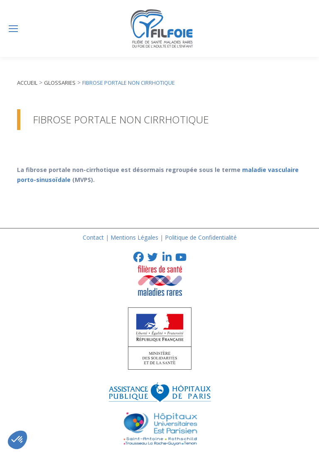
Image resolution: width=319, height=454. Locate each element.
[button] (17, 440)
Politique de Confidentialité (201, 237)
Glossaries (60, 82)
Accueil (27, 82)
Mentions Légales (134, 237)
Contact (93, 237)
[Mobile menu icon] (13, 29)
